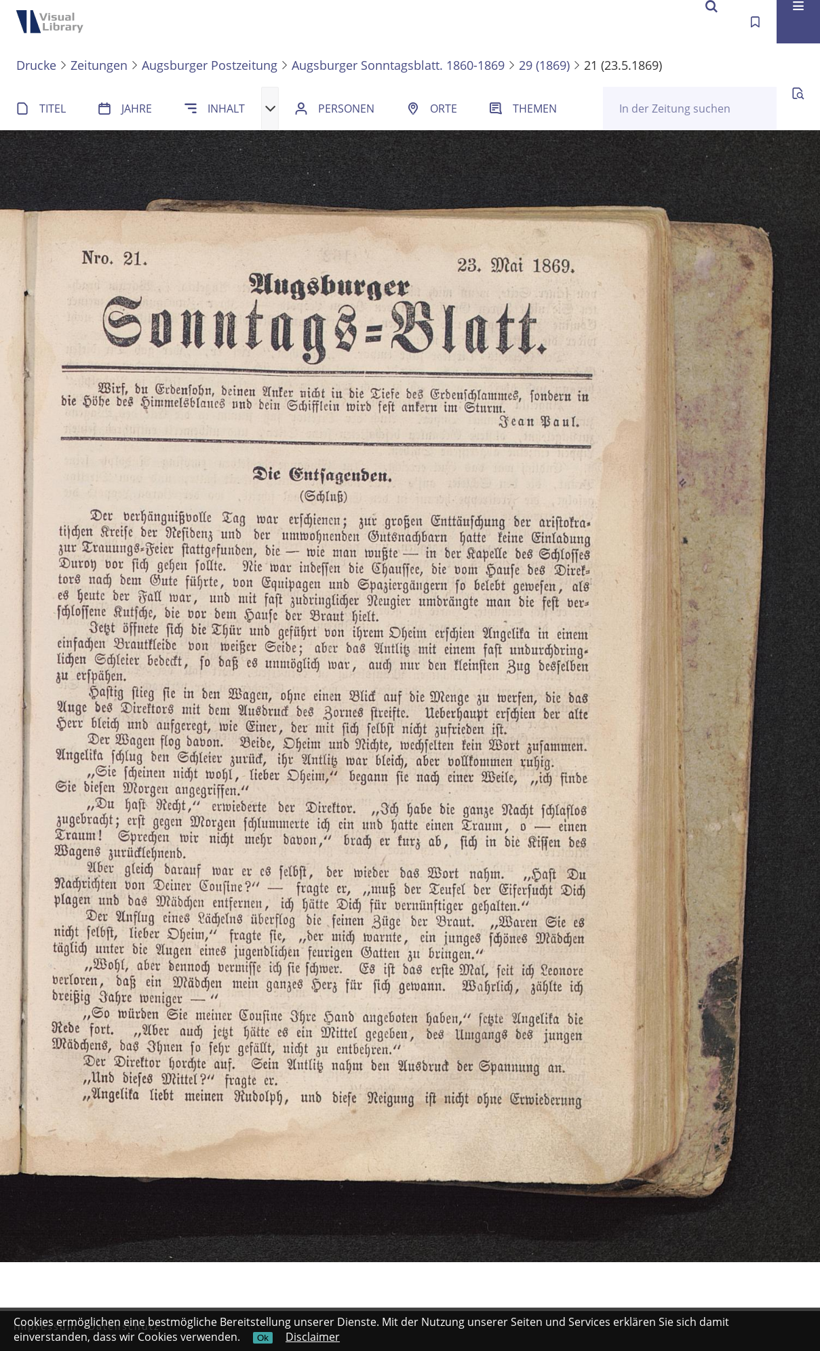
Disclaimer (313, 1336)
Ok (263, 1338)
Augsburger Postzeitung (209, 65)
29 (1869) (544, 65)
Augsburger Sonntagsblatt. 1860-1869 (398, 65)
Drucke (36, 65)
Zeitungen (99, 65)
